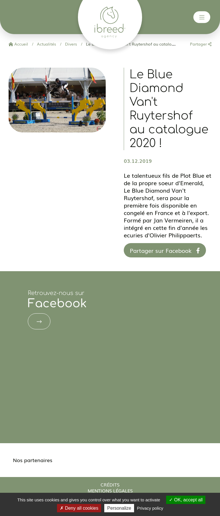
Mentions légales (110, 490)
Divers (70, 44)
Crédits (110, 484)
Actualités (46, 44)
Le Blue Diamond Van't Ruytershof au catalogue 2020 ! (138, 44)
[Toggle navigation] (202, 17)
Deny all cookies (79, 508)
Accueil (18, 44)
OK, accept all (186, 499)
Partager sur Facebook (165, 250)
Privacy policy (150, 508)
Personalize (119, 508)
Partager (200, 44)
